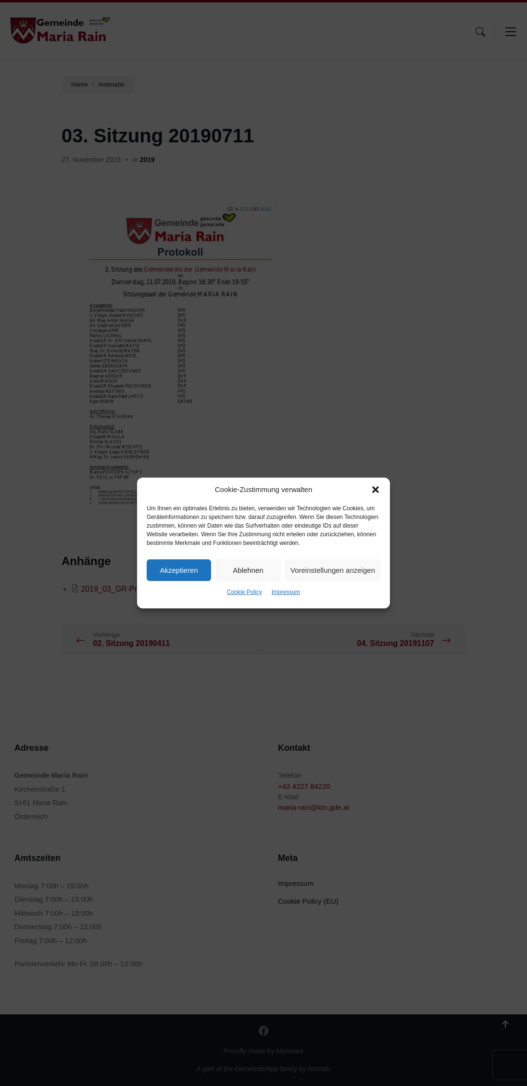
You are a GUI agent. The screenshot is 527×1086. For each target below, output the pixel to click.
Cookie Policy (244, 592)
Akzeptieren (179, 570)
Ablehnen (248, 570)
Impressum (286, 592)
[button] (375, 489)
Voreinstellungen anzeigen (332, 570)
